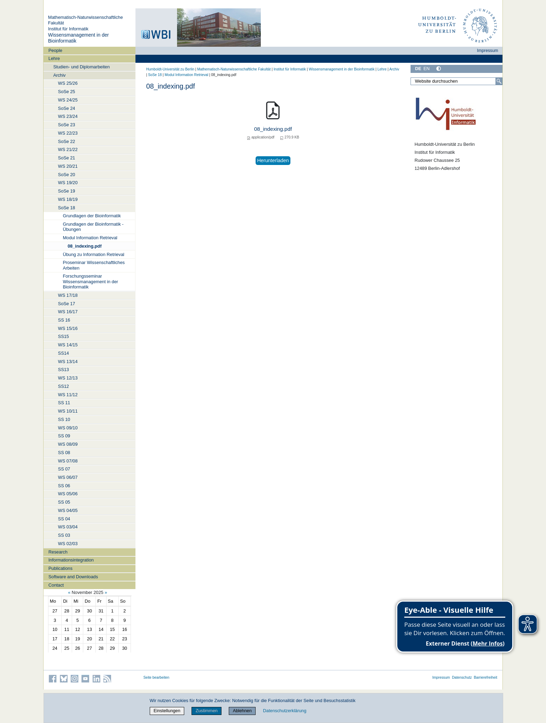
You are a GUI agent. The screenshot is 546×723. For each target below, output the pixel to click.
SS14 (63, 353)
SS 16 (64, 320)
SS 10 (64, 419)
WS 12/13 (68, 378)
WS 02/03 (68, 543)
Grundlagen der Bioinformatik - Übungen (93, 226)
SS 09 (64, 435)
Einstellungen (167, 710)
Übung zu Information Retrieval (93, 254)
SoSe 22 (66, 141)
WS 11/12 (68, 394)
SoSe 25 (66, 91)
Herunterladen (273, 160)
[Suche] (499, 81)
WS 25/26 (68, 83)
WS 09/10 (68, 427)
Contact (56, 585)
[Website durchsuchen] (456, 81)
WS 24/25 (68, 100)
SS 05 (64, 502)
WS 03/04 (68, 526)
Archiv (59, 75)
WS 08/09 (68, 444)
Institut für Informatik (68, 28)
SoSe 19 (66, 191)
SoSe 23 (66, 124)
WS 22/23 (68, 133)
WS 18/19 (68, 199)
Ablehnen (242, 710)
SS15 (63, 336)
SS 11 (64, 402)
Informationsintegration (71, 560)
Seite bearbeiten (156, 677)
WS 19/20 (68, 182)
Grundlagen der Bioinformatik (91, 215)
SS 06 (64, 485)
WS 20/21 (68, 166)
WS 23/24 (68, 116)
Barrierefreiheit (485, 677)
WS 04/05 (68, 510)
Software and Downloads (73, 576)
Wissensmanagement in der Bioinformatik (342, 69)
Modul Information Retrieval (90, 237)
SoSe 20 (66, 174)
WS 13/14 (68, 361)
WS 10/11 (68, 411)
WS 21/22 (68, 149)
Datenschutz (462, 677)
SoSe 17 (66, 303)
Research (58, 552)
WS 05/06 (68, 493)
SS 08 (64, 452)
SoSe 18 (66, 207)
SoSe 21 (66, 157)
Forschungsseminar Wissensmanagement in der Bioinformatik (90, 281)
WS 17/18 (68, 295)
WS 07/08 (68, 461)
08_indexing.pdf (84, 246)
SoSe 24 (66, 108)
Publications (60, 568)
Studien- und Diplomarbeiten (81, 66)
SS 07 (64, 469)
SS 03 (64, 535)
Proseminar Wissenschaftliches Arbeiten (94, 265)
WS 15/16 (68, 328)
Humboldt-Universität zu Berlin (170, 69)
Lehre (54, 58)
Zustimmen (207, 710)
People (55, 50)
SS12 (63, 386)
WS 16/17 (68, 311)
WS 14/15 (68, 344)
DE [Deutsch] (418, 68)
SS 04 (64, 518)
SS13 (63, 369)
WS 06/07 (68, 477)
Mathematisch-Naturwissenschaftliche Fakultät (234, 69)
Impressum (487, 50)
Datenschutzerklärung (284, 710)
